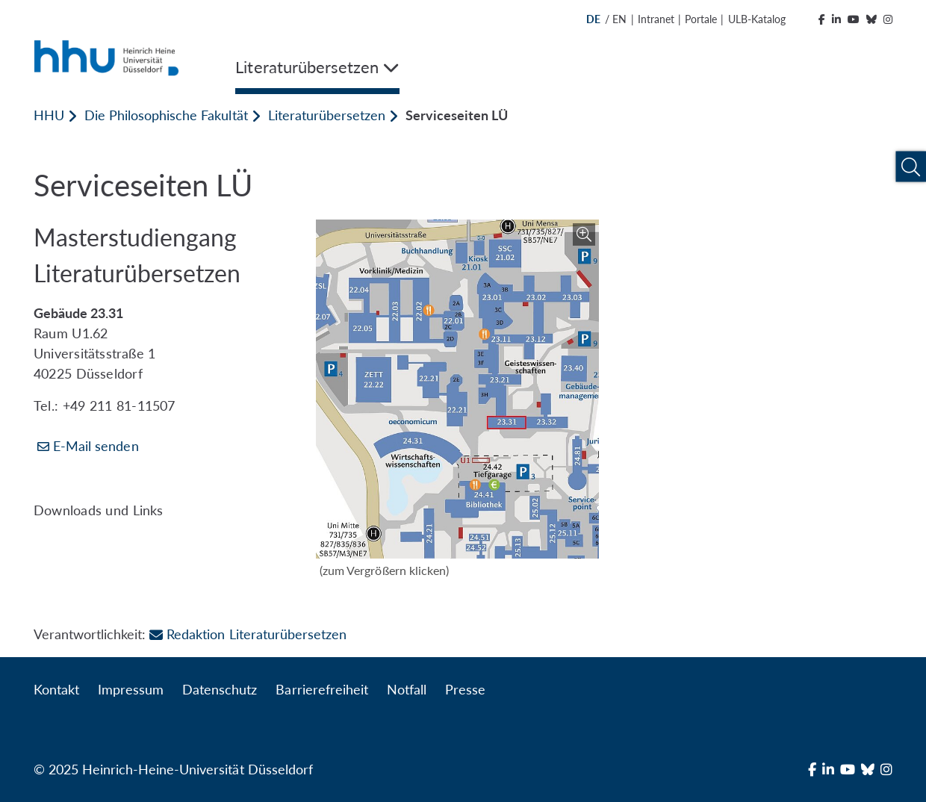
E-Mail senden (96, 446)
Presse (465, 689)
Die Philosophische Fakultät (165, 115)
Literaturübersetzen (326, 115)
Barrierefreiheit (321, 689)
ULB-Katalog (757, 19)
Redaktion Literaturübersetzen (248, 634)
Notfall (406, 689)
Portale (701, 19)
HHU (49, 115)
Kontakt (56, 689)
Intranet (656, 19)
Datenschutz (219, 689)
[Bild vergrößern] (457, 389)
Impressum (131, 689)
